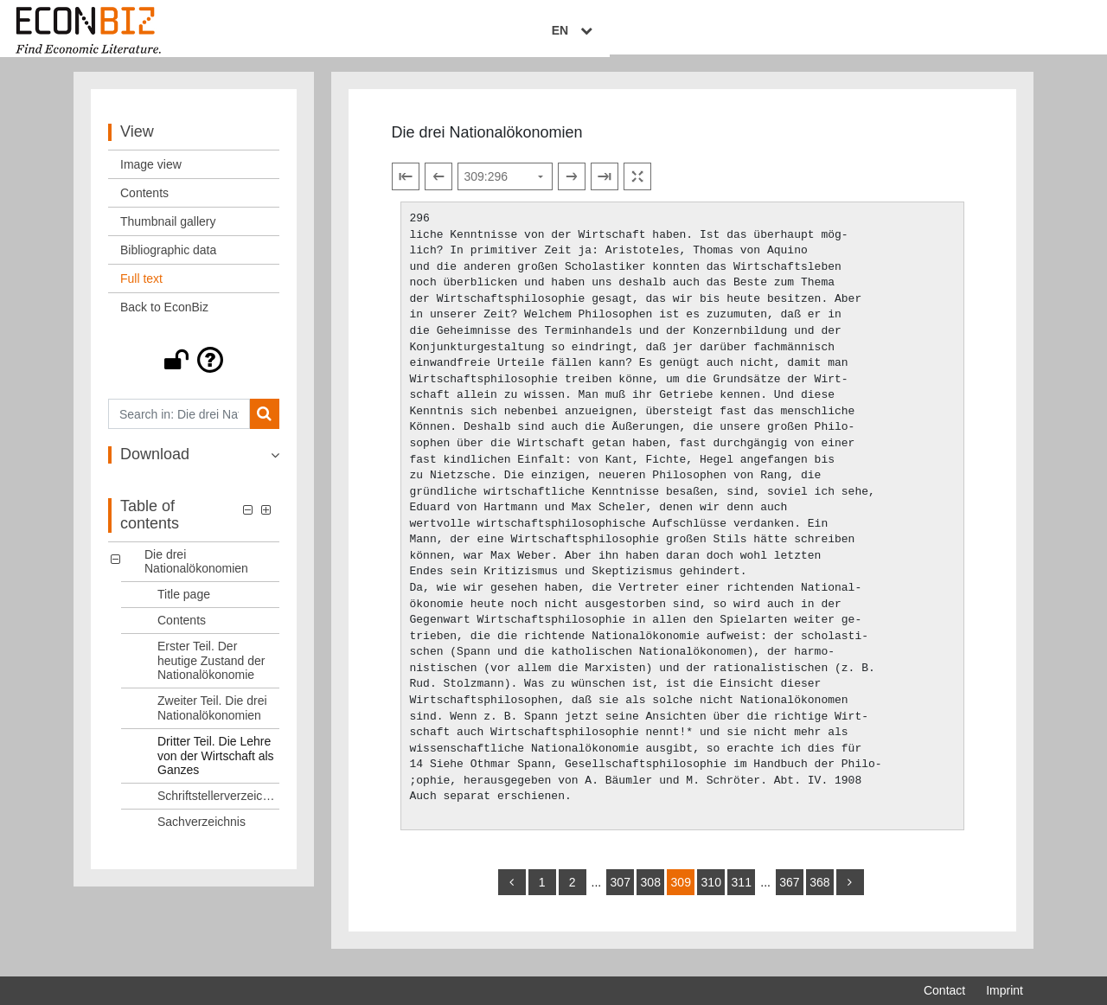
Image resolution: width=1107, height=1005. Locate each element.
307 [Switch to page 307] (620, 892)
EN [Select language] (1011, 32)
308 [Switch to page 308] (651, 892)
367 (789, 892)
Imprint (1004, 990)
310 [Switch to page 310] (711, 892)
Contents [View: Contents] (144, 203)
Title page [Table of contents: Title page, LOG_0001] (183, 604)
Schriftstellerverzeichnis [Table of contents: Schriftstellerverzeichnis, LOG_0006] (218, 806)
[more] (850, 893)
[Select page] (505, 187)
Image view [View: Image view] (151, 175)
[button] (193, 370)
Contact (944, 990)
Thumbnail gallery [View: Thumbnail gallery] (168, 232)
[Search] (264, 424)
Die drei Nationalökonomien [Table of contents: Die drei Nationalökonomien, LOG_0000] (196, 571)
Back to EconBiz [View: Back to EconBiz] (164, 317)
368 (819, 892)
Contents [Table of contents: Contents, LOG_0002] (181, 630)
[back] (512, 893)
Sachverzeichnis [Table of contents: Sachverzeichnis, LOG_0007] (201, 832)
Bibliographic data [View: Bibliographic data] (168, 260)
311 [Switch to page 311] (742, 892)
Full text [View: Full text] (141, 289)
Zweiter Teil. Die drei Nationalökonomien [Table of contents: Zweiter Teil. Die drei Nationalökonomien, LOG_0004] (212, 718)
